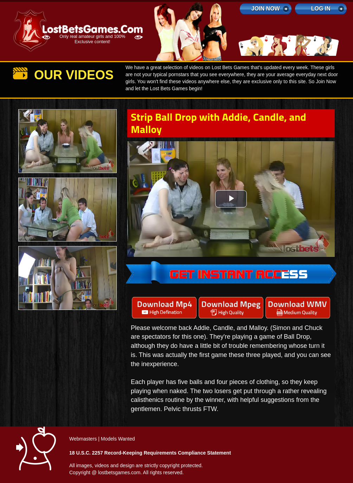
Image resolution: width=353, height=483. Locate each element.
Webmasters (83, 439)
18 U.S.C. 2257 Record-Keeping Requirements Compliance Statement (150, 453)
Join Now (265, 9)
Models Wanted (118, 439)
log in (320, 9)
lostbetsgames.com (119, 472)
